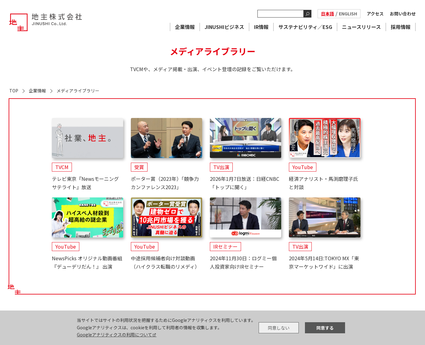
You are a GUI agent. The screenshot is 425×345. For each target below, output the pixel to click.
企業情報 (185, 26)
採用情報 (400, 26)
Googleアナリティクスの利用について (114, 334)
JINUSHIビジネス (224, 26)
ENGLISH (348, 13)
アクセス (375, 13)
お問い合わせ (403, 13)
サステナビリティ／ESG (305, 26)
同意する (325, 328)
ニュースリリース (361, 26)
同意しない (279, 328)
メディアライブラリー (77, 90)
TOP (13, 90)
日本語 (327, 13)
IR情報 (261, 26)
